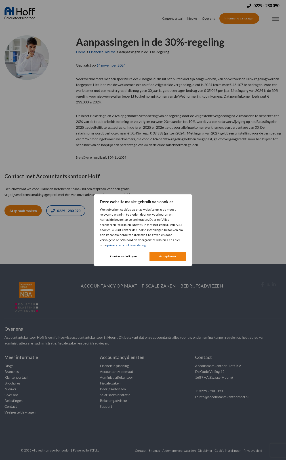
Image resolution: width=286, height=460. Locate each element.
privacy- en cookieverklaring (126, 245)
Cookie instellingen (123, 256)
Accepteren (167, 256)
